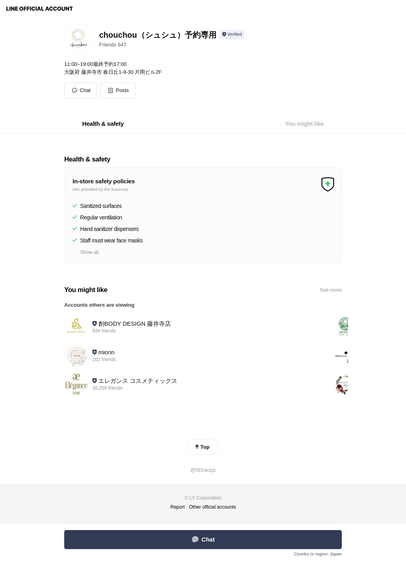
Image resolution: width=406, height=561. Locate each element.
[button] (118, 90)
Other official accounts (212, 507)
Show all (89, 252)
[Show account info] (232, 34)
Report (177, 507)
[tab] (103, 123)
